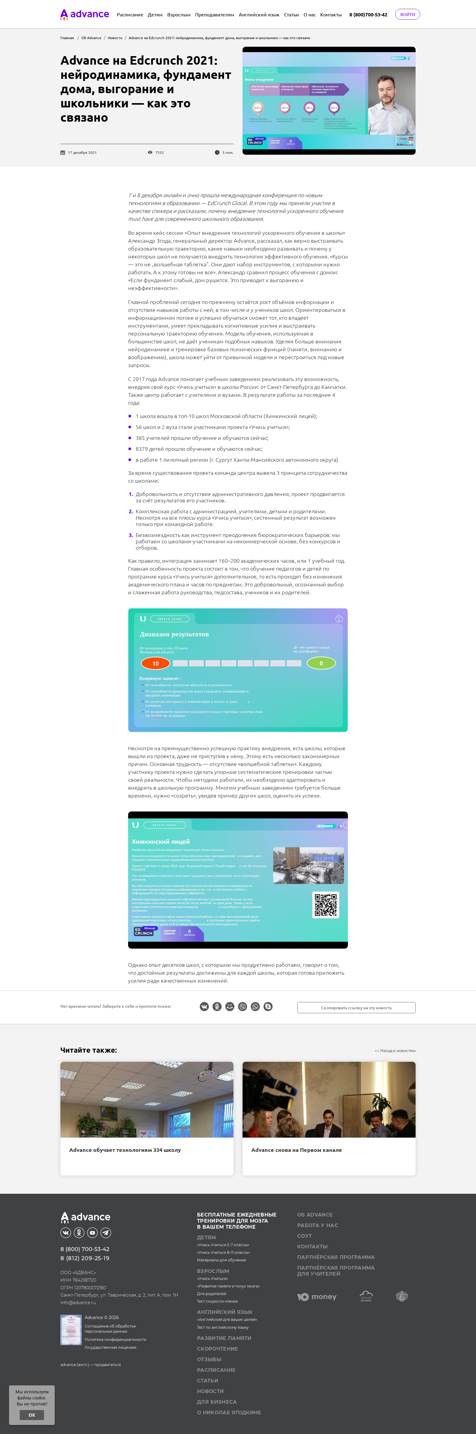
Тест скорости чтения (217, 1301)
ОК (32, 1415)
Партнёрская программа (336, 1257)
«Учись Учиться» (212, 1278)
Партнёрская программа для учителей (336, 1271)
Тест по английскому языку (223, 1327)
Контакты (331, 14)
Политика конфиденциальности (115, 1339)
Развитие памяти (224, 1338)
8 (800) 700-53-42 (84, 1249)
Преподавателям (214, 14)
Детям (155, 14)
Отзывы (209, 1359)
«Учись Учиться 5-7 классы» (223, 1245)
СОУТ (304, 1236)
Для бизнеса (217, 1402)
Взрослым (179, 14)
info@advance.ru (78, 1302)
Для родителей (211, 1293)
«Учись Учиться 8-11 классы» (223, 1252)
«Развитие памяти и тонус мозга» (228, 1286)
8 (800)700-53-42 (368, 14)
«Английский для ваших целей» (227, 1319)
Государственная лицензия (110, 1347)
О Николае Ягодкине (229, 1412)
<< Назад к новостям (395, 1050)
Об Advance (315, 1215)
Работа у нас (317, 1225)
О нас (310, 14)
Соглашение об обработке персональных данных (110, 1329)
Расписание (130, 14)
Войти (407, 14)
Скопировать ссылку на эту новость (356, 1007)
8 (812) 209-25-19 (85, 1258)
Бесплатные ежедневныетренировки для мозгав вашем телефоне (237, 1221)
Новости (210, 1391)
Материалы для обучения (221, 1260)
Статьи (291, 14)
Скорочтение (217, 1349)
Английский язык (259, 14)
